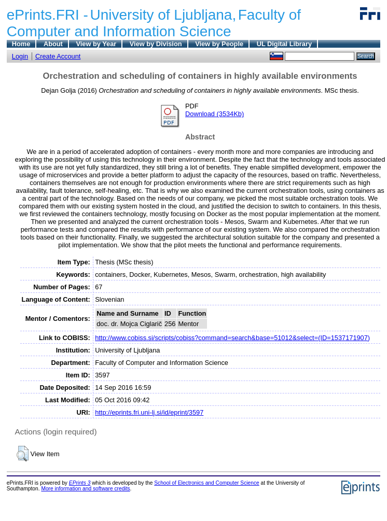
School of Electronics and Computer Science (206, 483)
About (53, 44)
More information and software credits (85, 488)
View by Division (156, 44)
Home (21, 44)
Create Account (58, 56)
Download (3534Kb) (214, 114)
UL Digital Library (284, 44)
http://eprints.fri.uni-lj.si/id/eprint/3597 (149, 412)
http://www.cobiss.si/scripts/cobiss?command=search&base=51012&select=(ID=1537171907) (232, 338)
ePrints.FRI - (47, 15)
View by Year (96, 44)
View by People (219, 44)
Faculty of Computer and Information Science (154, 23)
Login (20, 56)
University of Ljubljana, (163, 15)
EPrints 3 (80, 483)
